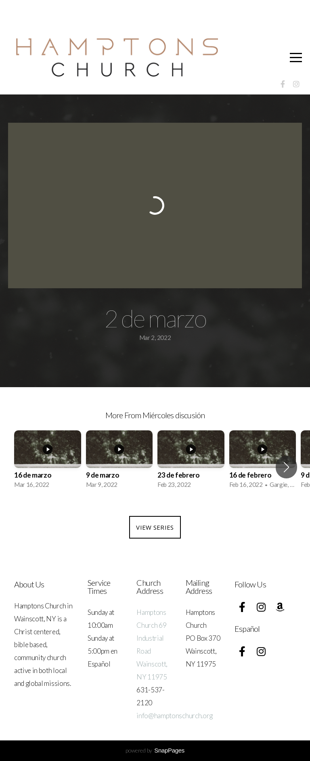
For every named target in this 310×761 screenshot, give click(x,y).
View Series (155, 527)
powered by (155, 750)
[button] (286, 467)
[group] (47, 461)
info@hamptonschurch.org (174, 715)
